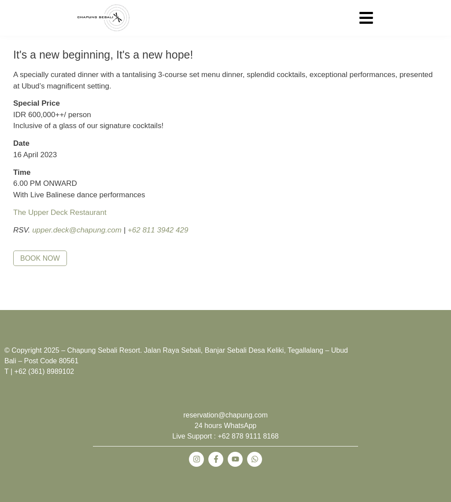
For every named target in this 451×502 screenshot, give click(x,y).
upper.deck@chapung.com (77, 230)
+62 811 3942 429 (158, 230)
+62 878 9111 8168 (248, 436)
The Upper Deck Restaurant (60, 212)
